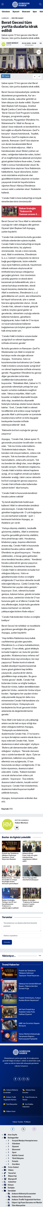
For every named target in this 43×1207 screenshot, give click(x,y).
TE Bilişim (27, 1122)
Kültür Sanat (18, 18)
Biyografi (10, 1179)
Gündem (6, 12)
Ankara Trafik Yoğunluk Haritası (9, 1098)
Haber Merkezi (21, 823)
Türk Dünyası (16, 1158)
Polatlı (13, 1161)
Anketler (10, 1182)
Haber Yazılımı (18, 1122)
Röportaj (10, 1176)
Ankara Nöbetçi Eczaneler (10, 1091)
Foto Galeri (11, 1167)
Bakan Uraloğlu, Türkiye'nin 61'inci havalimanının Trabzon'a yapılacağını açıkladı (10, 904)
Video (9, 1170)
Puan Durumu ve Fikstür (29, 1098)
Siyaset (15, 12)
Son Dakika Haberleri (27, 1105)
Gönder (7, 942)
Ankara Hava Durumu (28, 1091)
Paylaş (5, 76)
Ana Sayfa (10, 1135)
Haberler (5, 18)
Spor (35, 12)
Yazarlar (10, 1173)
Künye (9, 1185)
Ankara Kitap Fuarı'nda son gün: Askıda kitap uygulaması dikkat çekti (30, 857)
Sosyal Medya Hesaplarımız (22, 1141)
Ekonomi (26, 12)
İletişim (9, 1188)
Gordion (14, 1164)
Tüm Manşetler (10, 1104)
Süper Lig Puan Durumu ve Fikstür (25, 1203)
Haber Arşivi (9, 1111)
